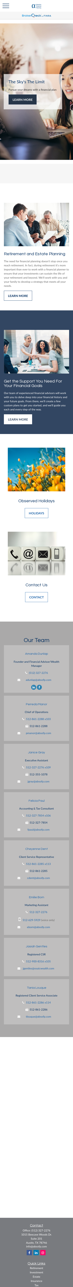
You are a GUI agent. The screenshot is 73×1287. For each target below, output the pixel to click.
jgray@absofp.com (38, 781)
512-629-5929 (31, 920)
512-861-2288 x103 (38, 719)
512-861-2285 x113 (38, 863)
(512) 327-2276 (38, 672)
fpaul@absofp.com (38, 829)
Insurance (36, 1281)
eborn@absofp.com (38, 927)
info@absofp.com (36, 1246)
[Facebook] (39, 687)
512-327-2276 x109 (38, 767)
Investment (36, 1272)
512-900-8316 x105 (38, 961)
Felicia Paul (37, 800)
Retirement (36, 1268)
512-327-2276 (38, 912)
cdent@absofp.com (38, 878)
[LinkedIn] (33, 687)
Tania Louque (36, 987)
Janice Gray (36, 752)
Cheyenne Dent (36, 848)
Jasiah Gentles (36, 946)
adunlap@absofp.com (38, 679)
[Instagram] (43, 1252)
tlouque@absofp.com (38, 1016)
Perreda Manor (36, 704)
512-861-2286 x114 (38, 1002)
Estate (36, 1276)
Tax (36, 1285)
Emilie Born (36, 897)
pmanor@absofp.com (38, 733)
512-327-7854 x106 (38, 815)
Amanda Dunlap (36, 653)
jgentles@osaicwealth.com (38, 968)
